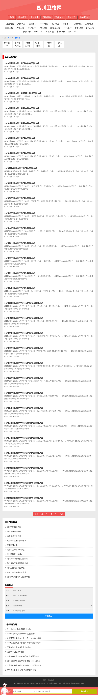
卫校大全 (59, 17)
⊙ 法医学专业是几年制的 (14, 652)
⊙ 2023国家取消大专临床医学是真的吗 (20, 634)
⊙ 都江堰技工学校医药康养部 (16, 563)
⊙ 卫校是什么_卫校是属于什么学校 (19, 629)
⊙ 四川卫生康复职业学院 (14, 568)
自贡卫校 (9, 28)
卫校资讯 (72, 17)
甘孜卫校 (61, 31)
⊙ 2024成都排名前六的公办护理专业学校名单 (23, 643)
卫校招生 (47, 17)
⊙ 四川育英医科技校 (13, 532)
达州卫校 (20, 28)
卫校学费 (49, 44)
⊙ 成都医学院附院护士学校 (15, 541)
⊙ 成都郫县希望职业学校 (14, 550)
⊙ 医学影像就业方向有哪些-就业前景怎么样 (22, 656)
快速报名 (84, 17)
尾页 (62, 514)
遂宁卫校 (32, 28)
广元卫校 (68, 28)
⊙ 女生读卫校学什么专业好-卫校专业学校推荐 (23, 638)
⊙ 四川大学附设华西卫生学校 (16, 559)
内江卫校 (89, 24)
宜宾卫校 (79, 28)
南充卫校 (44, 24)
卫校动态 (59, 44)
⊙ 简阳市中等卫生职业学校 (15, 572)
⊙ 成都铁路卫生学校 (13, 536)
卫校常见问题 (18, 44)
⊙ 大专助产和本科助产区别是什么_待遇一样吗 (23, 665)
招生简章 (22, 17)
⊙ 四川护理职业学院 (13, 527)
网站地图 (51, 680)
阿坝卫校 (50, 31)
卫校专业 (35, 17)
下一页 (54, 514)
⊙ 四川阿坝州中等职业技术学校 (17, 577)
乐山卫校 (55, 24)
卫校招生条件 (28, 44)
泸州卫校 (43, 28)
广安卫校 (90, 28)
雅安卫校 (27, 31)
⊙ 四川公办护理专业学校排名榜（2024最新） (23, 661)
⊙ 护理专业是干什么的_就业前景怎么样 (20, 670)
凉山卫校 (72, 31)
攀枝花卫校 (55, 28)
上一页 (44, 514)
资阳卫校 (78, 24)
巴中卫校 (38, 31)
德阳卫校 (33, 24)
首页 (12, 17)
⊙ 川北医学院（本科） (14, 554)
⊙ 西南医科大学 (11, 545)
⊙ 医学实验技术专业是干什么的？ (18, 647)
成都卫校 (10, 24)
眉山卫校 (67, 24)
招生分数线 (38, 44)
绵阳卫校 (21, 24)
